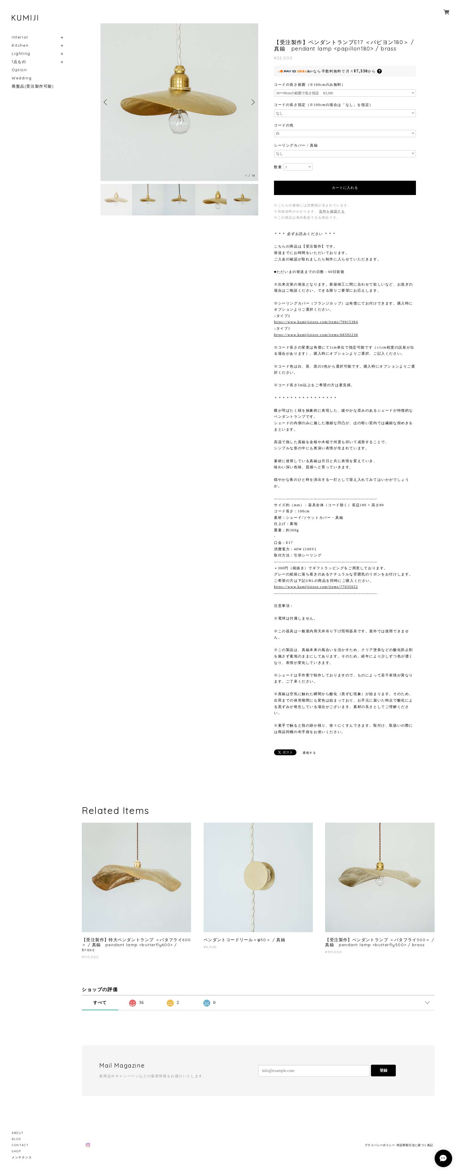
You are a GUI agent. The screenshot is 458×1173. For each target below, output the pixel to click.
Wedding (22, 78)
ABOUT (18, 1133)
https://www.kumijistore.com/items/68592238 (316, 335)
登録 (383, 1070)
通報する (309, 752)
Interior (20, 37)
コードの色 (284, 125)
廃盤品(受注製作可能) (33, 86)
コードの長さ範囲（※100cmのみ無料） (310, 85)
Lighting (21, 53)
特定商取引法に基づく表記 (415, 1145)
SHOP (16, 1151)
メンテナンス (22, 1157)
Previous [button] (106, 102)
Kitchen (20, 45)
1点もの (19, 62)
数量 (278, 167)
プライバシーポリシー (380, 1145)
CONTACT (20, 1145)
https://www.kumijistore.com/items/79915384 (316, 322)
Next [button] (252, 102)
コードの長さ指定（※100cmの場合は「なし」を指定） (323, 105)
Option (19, 70)
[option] (179, 102)
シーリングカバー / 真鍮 (296, 145)
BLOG (16, 1139)
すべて (100, 1002)
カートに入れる (345, 188)
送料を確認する (332, 211)
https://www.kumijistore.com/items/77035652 (316, 587)
